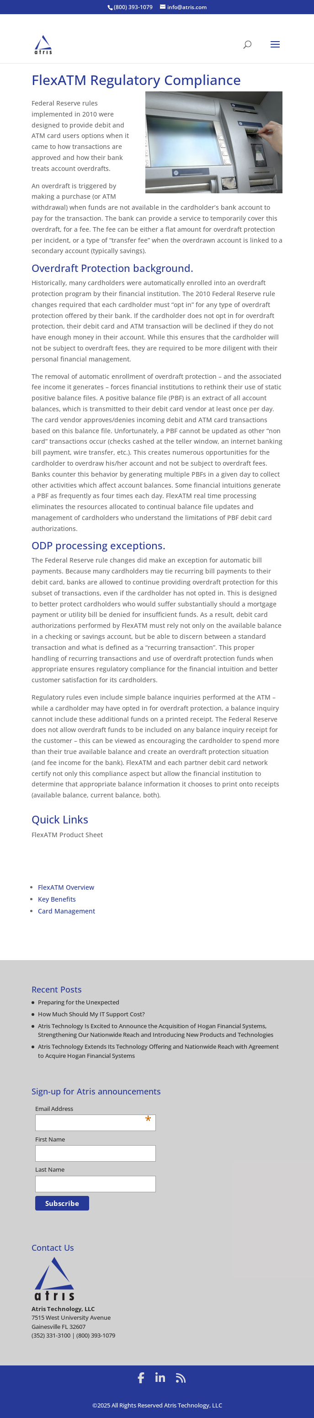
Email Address (93, 1109)
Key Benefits (57, 899)
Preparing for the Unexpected (78, 1002)
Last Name (49, 1169)
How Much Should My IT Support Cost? (91, 1014)
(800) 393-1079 (133, 7)
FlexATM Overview (66, 887)
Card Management (66, 911)
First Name (50, 1139)
